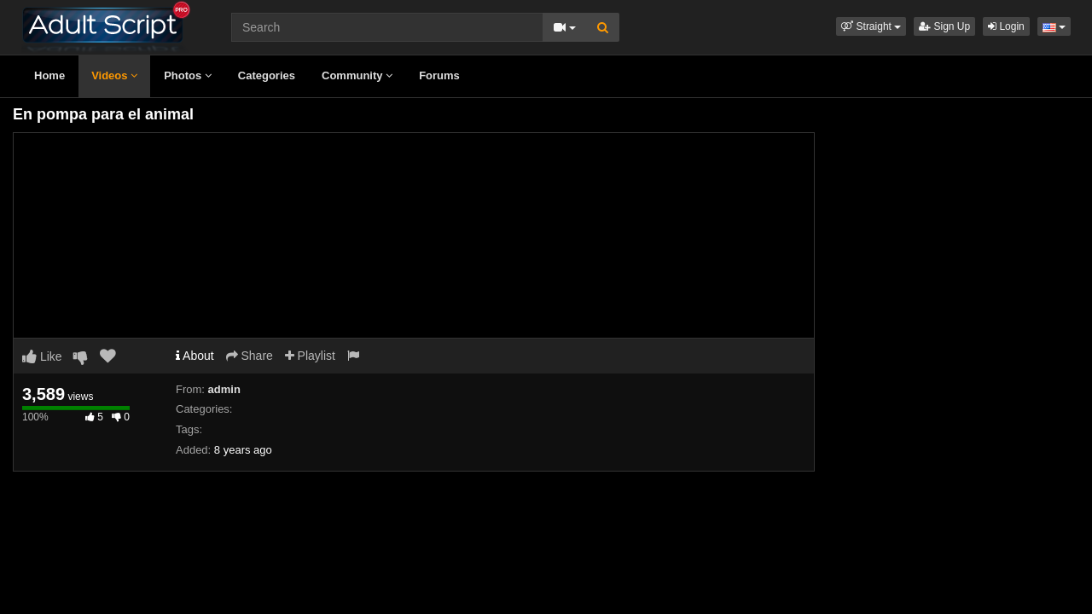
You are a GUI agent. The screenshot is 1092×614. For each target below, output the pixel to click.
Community (357, 75)
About (195, 355)
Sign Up (944, 26)
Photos (188, 75)
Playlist (310, 355)
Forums (439, 75)
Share (249, 355)
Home (49, 75)
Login (1006, 26)
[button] (871, 26)
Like (42, 356)
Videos (114, 75)
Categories (266, 75)
